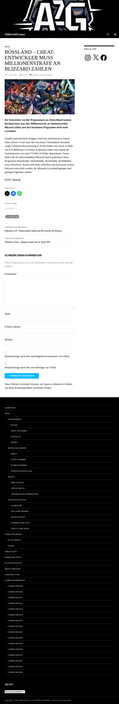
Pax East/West (18, 517)
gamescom (12, 217)
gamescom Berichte (15, 580)
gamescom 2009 (15, 586)
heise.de (17, 179)
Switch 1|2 (16, 436)
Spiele (14, 454)
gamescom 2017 (15, 632)
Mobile (14, 442)
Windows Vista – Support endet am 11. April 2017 (40, 240)
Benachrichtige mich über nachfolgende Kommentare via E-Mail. (37, 356)
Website (9, 339)
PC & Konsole (14, 540)
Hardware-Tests (13, 557)
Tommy (24, 75)
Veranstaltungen (17, 500)
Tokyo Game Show (20, 528)
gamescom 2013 (15, 609)
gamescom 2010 (15, 592)
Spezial (11, 477)
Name (8, 314)
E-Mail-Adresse (12, 326)
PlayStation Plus (13, 563)
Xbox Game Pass (13, 569)
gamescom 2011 (15, 597)
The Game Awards (20, 511)
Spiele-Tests (11, 551)
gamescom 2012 (15, 603)
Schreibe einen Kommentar (42, 75)
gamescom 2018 (15, 638)
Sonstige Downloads (21, 471)
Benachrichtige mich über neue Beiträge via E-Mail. (31, 367)
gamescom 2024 (15, 672)
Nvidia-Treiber (18, 459)
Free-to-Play (17, 482)
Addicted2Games (15, 34)
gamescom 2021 (15, 655)
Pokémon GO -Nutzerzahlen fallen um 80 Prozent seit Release (40, 228)
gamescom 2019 (15, 643)
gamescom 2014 (15, 615)
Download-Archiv (17, 448)
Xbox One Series (19, 431)
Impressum (67, 700)
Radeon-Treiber (19, 465)
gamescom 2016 (15, 626)
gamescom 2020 (15, 649)
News (7, 47)
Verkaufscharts (13, 534)
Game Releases (12, 574)
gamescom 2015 (15, 620)
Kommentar (11, 274)
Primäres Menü (115, 34)
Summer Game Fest (20, 523)
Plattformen (14, 419)
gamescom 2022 (15, 661)
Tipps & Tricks (18, 488)
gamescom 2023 (15, 666)
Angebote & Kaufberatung (24, 494)
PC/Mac (14, 425)
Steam (11, 546)
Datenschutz (56, 700)
